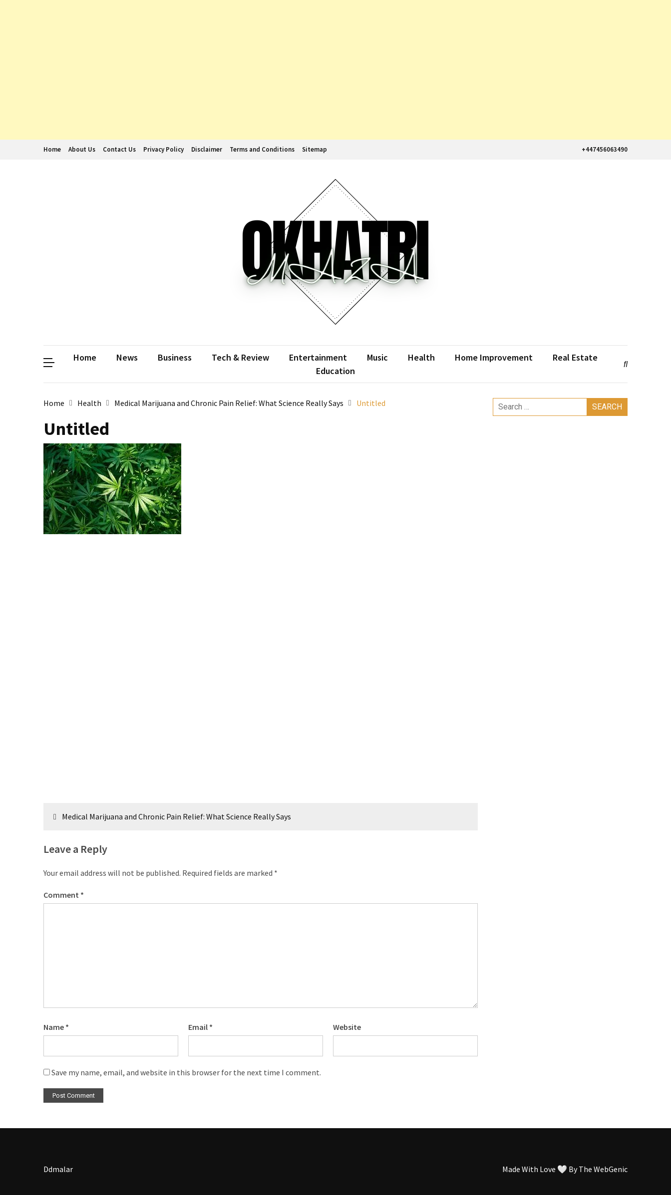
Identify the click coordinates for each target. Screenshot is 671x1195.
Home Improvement (494, 357)
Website (347, 1027)
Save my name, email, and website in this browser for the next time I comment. (186, 1072)
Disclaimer (206, 149)
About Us (81, 149)
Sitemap (314, 149)
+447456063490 (603, 149)
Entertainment (318, 357)
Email (200, 1027)
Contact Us (119, 149)
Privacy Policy (163, 149)
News (127, 357)
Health (421, 357)
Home (52, 149)
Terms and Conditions (262, 149)
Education (335, 371)
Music (377, 357)
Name (56, 1027)
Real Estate (575, 357)
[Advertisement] (299, 70)
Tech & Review (240, 357)
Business (175, 357)
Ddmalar (58, 1169)
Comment (63, 895)
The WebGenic (603, 1169)
